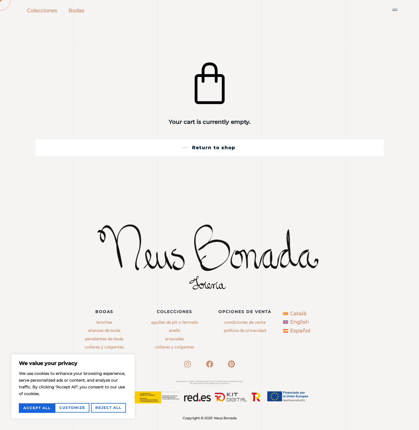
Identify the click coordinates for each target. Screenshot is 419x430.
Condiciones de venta (245, 322)
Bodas (76, 11)
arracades (174, 338)
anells (174, 330)
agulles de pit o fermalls (174, 322)
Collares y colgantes (104, 347)
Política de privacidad (245, 330)
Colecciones (42, 11)
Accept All (109, 408)
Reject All (72, 408)
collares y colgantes (174, 347)
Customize (36, 408)
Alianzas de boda (104, 330)
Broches (104, 322)
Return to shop (213, 147)
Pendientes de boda (104, 338)
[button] (395, 9)
